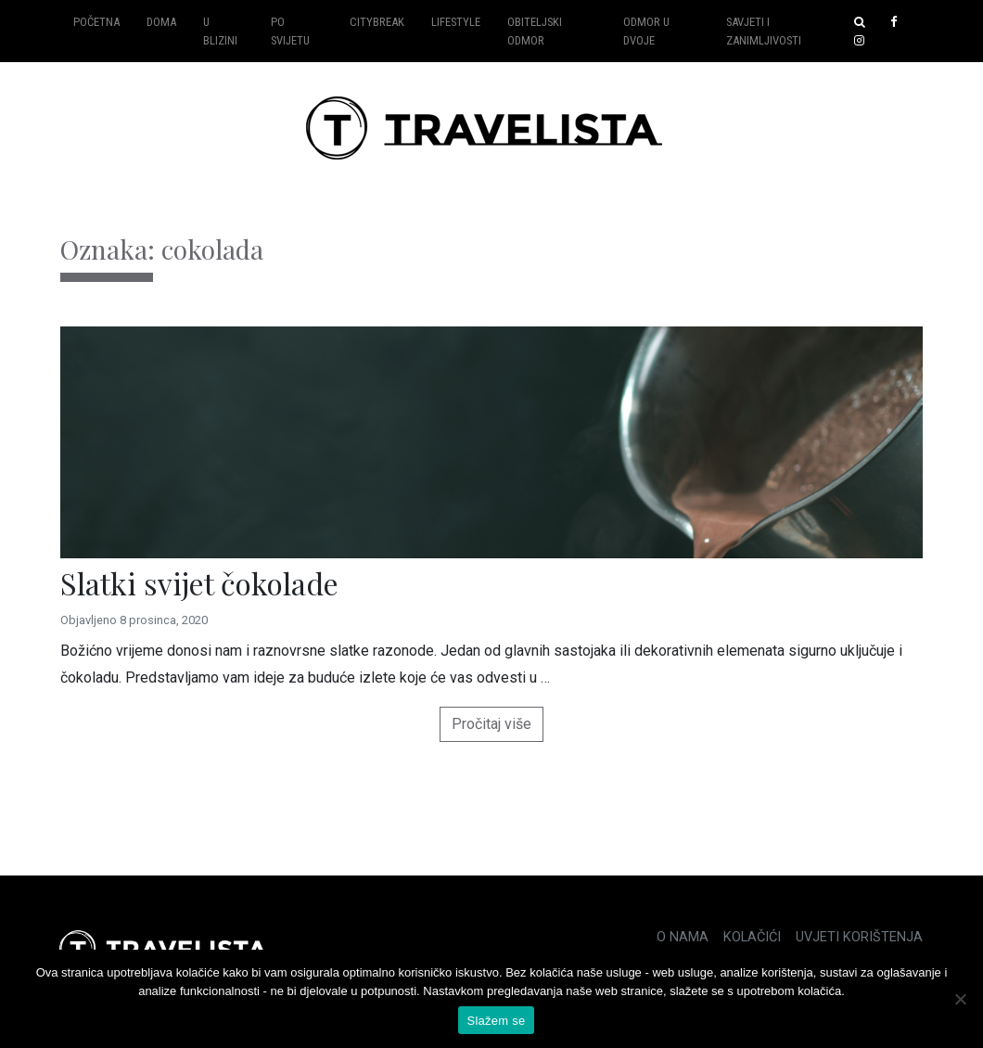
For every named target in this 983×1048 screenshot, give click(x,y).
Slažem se (496, 1021)
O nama (683, 937)
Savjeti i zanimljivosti (763, 30)
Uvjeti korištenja (859, 937)
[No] (960, 999)
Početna (96, 22)
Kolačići (752, 937)
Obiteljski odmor (534, 30)
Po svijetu (290, 30)
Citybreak (377, 22)
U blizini (220, 30)
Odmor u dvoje (646, 30)
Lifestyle (455, 22)
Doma (161, 22)
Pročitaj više (491, 724)
